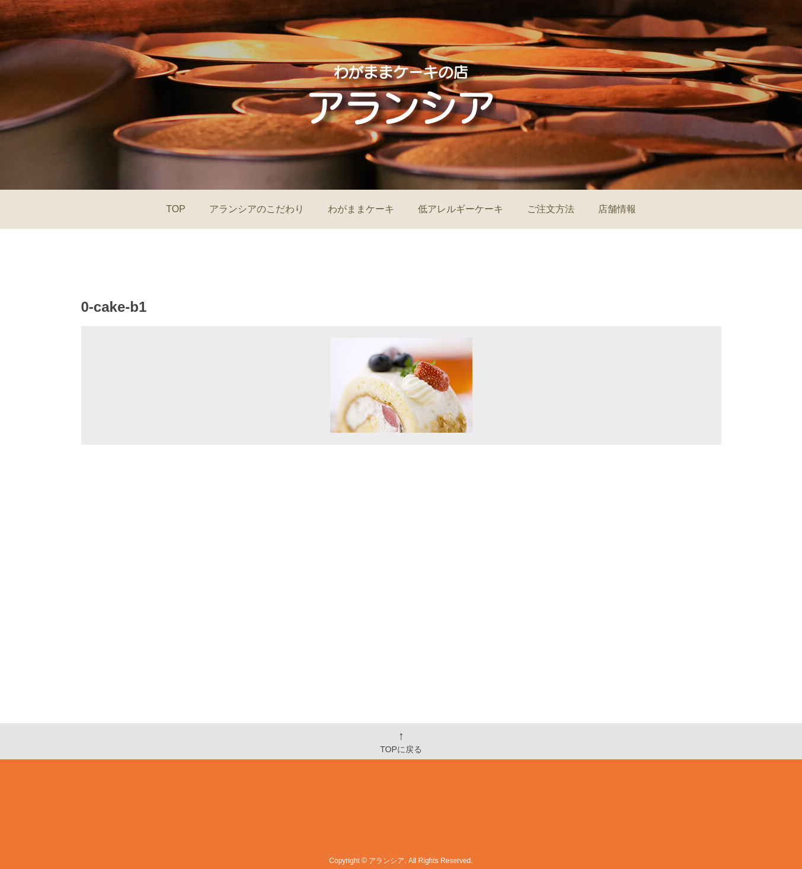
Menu (395, 820)
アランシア (386, 861)
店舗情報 (617, 209)
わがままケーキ (361, 209)
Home (275, 820)
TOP (176, 209)
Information (335, 820)
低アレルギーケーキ (460, 209)
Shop (441, 820)
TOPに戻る (401, 741)
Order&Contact (507, 820)
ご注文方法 (550, 209)
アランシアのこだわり (256, 209)
